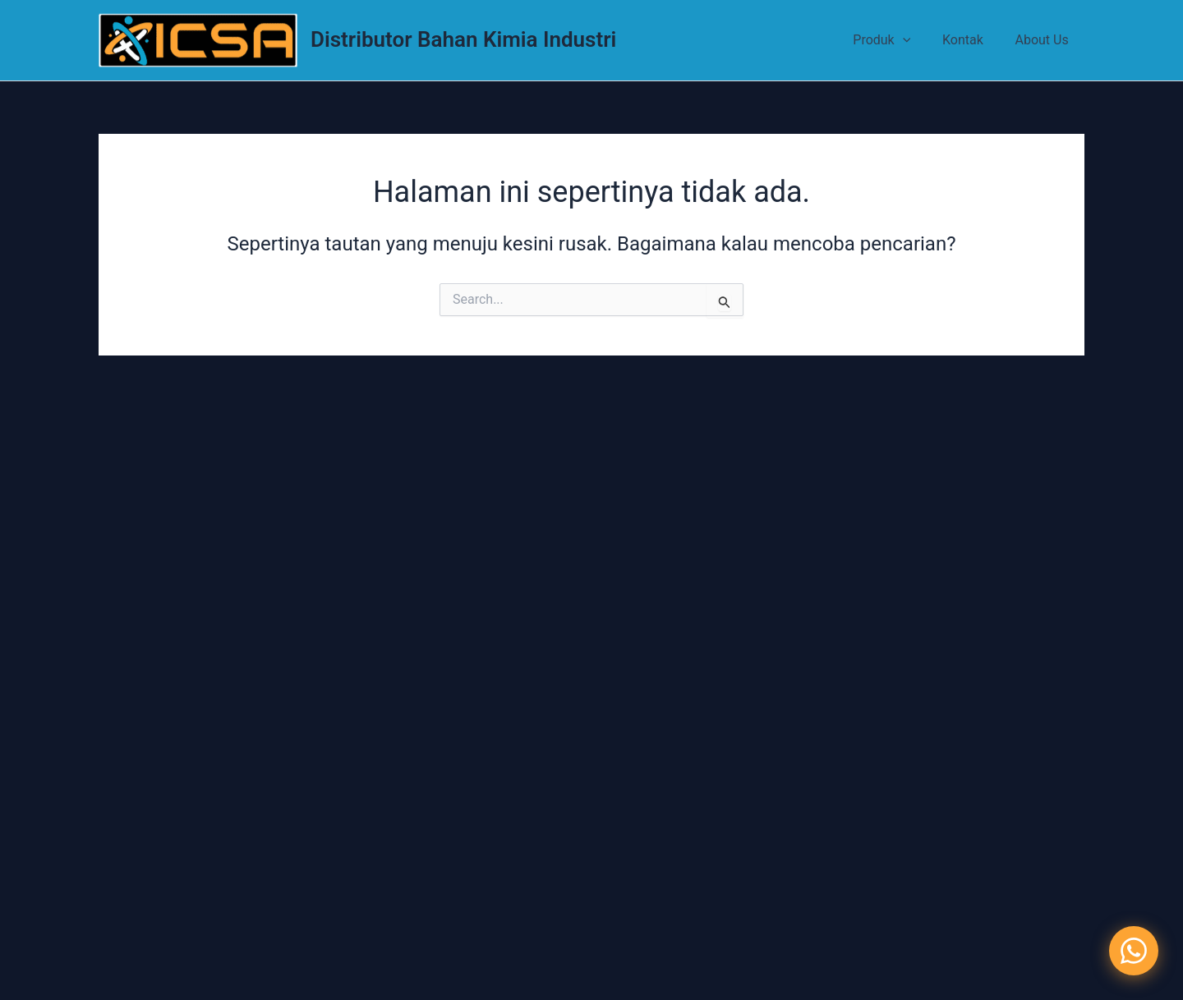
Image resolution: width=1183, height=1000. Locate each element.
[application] (916, 40)
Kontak (971, 40)
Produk (895, 40)
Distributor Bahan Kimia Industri (463, 39)
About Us (1044, 40)
